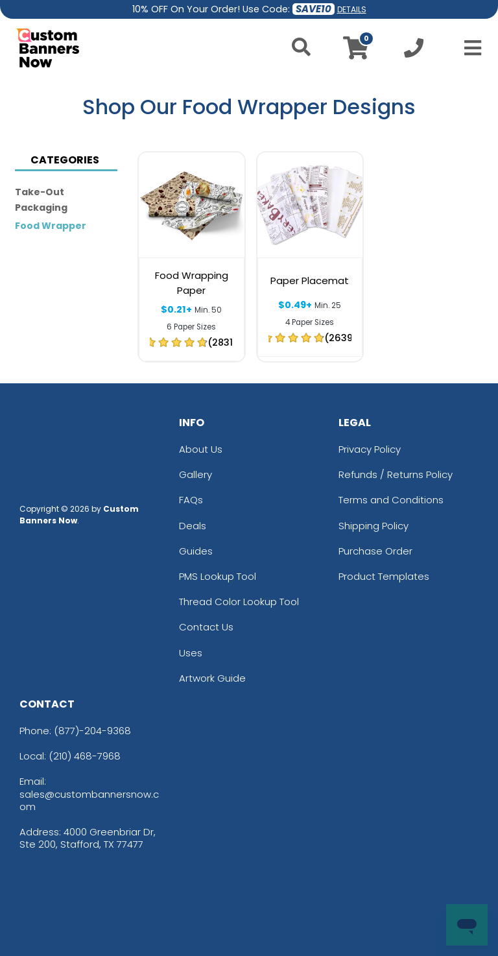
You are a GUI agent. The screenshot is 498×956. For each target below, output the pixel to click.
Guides (196, 551)
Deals (192, 525)
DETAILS (351, 9)
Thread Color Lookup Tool (239, 601)
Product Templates (383, 576)
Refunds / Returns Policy (395, 474)
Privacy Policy (369, 449)
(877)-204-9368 (92, 730)
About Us (200, 449)
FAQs (191, 500)
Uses (190, 653)
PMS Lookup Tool (217, 576)
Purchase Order (375, 551)
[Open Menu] (469, 48)
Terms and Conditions (391, 500)
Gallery (195, 474)
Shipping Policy (373, 525)
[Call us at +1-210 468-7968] (413, 51)
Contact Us (206, 627)
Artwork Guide (212, 678)
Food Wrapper (50, 225)
